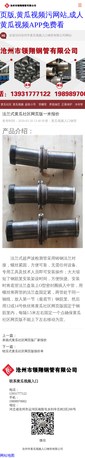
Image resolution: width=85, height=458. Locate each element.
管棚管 (43, 104)
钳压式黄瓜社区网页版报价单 (23, 351)
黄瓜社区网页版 (6, 106)
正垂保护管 (66, 106)
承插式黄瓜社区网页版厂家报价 (24, 340)
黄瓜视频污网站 (18, 106)
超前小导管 (30, 106)
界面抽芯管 (54, 106)
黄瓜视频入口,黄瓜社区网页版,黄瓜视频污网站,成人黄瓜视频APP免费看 (41, 15)
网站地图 (7, 455)
